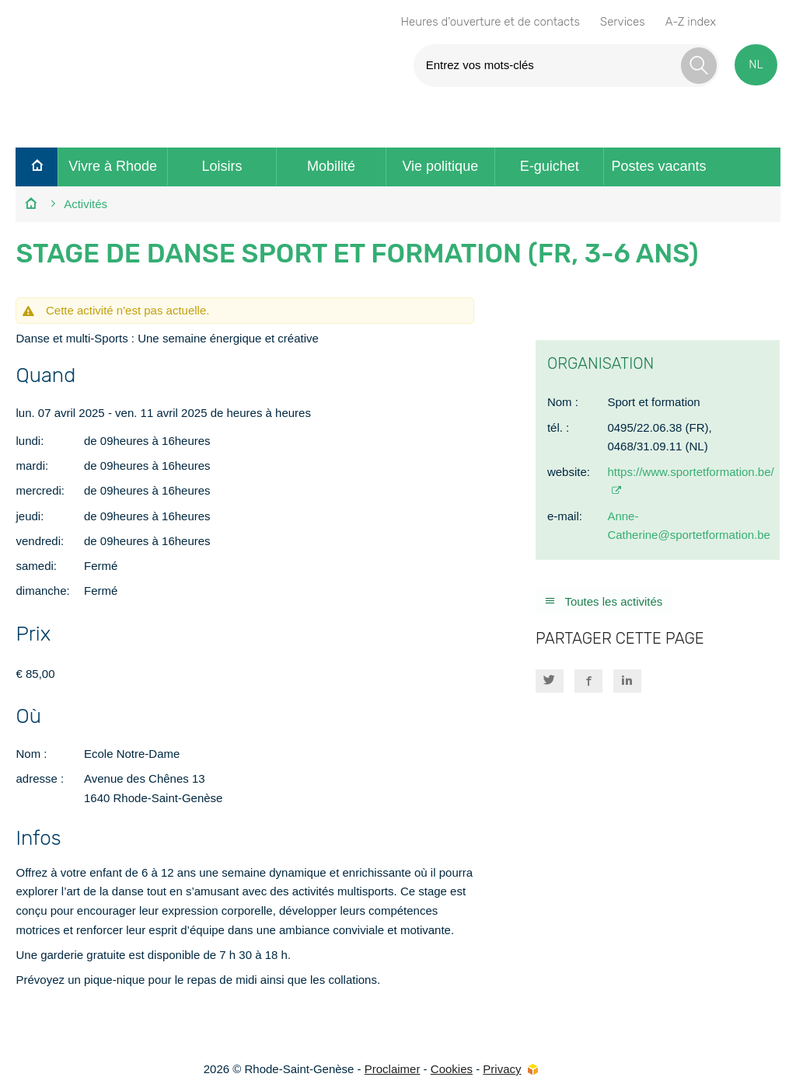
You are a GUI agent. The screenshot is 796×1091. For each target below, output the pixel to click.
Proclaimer (393, 1068)
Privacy (502, 1068)
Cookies (452, 1068)
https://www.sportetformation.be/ (690, 471)
